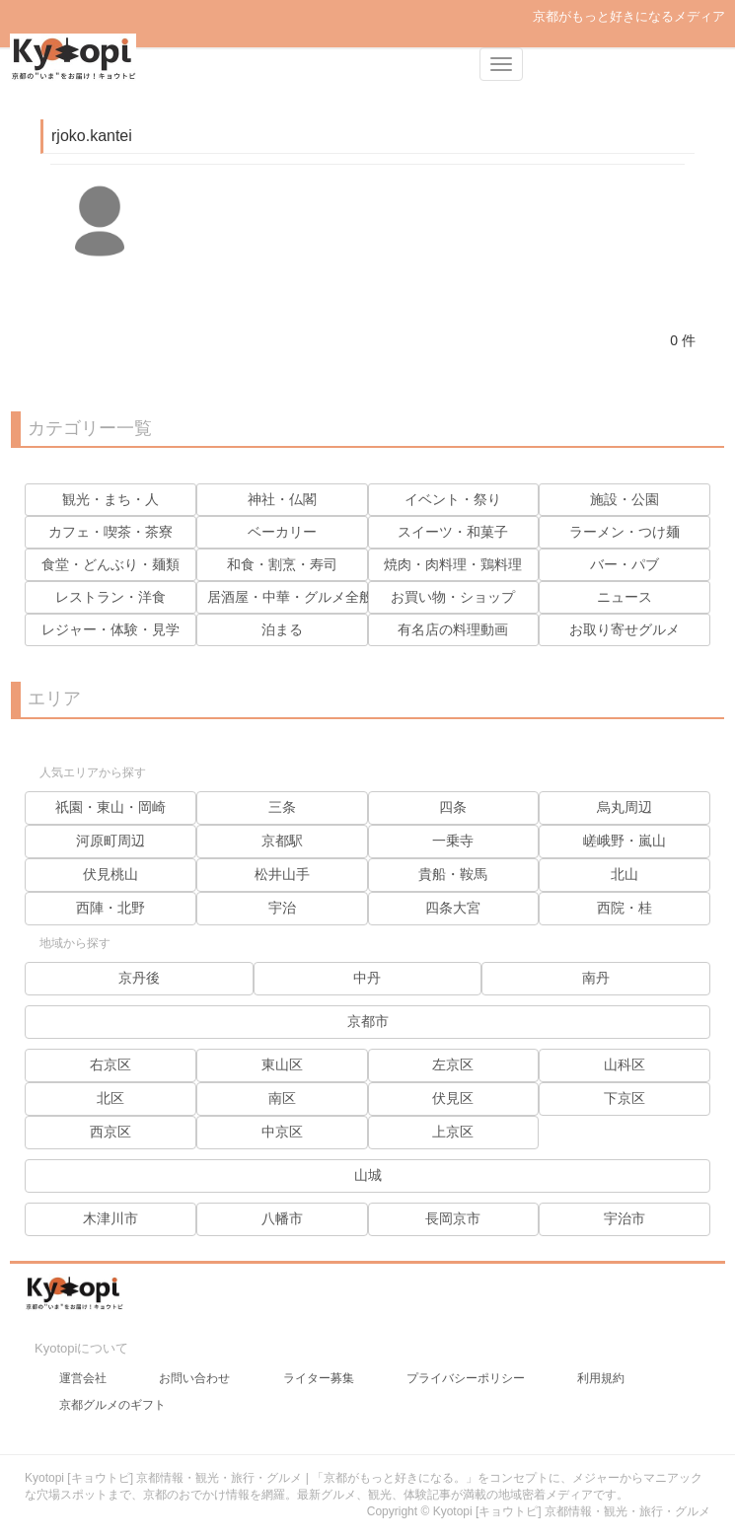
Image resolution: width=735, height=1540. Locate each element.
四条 (453, 807)
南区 (282, 1098)
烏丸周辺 (624, 807)
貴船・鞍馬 (452, 874)
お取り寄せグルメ (624, 629)
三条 (282, 807)
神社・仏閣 (282, 499)
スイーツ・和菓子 (453, 532)
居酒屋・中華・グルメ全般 (290, 597)
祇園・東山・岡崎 (110, 807)
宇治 (282, 908)
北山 (624, 874)
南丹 (596, 978)
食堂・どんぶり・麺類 (110, 564)
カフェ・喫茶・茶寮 (110, 532)
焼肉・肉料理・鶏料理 (453, 564)
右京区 (110, 1064)
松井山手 (282, 874)
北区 (110, 1098)
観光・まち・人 (110, 499)
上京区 (453, 1131)
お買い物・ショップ (453, 597)
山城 (368, 1175)
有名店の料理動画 (453, 629)
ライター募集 (318, 1378)
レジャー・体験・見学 (110, 629)
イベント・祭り (452, 499)
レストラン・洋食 (110, 597)
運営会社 (83, 1378)
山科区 (624, 1064)
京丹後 (139, 978)
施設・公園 (624, 499)
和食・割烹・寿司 (282, 564)
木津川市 (110, 1218)
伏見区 (453, 1098)
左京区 (453, 1064)
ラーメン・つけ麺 (624, 532)
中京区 (282, 1131)
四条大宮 (452, 908)
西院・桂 (624, 908)
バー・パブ (624, 564)
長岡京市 (452, 1218)
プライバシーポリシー (465, 1378)
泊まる (282, 629)
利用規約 (601, 1378)
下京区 (624, 1098)
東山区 (282, 1064)
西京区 (110, 1131)
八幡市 (282, 1218)
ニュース (624, 597)
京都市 (368, 1021)
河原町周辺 (110, 840)
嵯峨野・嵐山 (624, 840)
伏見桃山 (110, 874)
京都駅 (282, 840)
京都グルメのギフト (112, 1405)
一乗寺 (453, 840)
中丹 (367, 978)
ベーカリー (282, 532)
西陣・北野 (110, 908)
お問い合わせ (194, 1378)
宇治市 (624, 1218)
